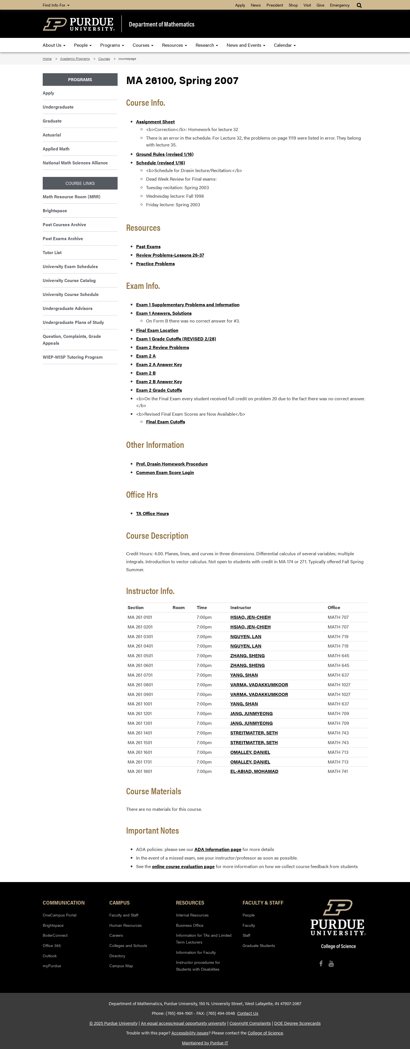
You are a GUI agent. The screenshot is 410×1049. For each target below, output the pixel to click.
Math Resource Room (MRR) (72, 196)
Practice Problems (155, 263)
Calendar (285, 45)
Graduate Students (259, 945)
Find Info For (56, 5)
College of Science (265, 1033)
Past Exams (148, 246)
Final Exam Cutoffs (165, 421)
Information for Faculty (196, 952)
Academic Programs (75, 58)
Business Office (189, 925)
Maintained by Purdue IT (205, 1043)
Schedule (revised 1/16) (160, 162)
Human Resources (125, 925)
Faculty (249, 925)
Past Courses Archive (64, 224)
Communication (64, 902)
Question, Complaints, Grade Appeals (72, 339)
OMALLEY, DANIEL (250, 752)
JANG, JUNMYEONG (251, 713)
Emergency (340, 5)
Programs (112, 45)
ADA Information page (217, 849)
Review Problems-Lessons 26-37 (170, 255)
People (83, 45)
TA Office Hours (152, 513)
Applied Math (56, 148)
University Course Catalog (69, 280)
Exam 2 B (146, 373)
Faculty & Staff (263, 902)
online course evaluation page (183, 866)
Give (320, 5)
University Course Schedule (71, 294)
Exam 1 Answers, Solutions (164, 313)
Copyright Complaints (250, 1023)
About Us (54, 45)
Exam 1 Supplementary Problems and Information (187, 304)
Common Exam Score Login (165, 472)
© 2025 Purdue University (113, 1023)
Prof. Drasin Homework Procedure (172, 463)
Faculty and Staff (123, 915)
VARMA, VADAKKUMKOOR (259, 684)
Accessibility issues (189, 1033)
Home (47, 58)
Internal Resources (192, 915)
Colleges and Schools (128, 945)
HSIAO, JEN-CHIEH (250, 617)
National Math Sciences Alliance (75, 162)
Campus (119, 902)
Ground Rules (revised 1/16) (165, 154)
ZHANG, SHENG (247, 655)
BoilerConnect (55, 935)
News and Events (246, 45)
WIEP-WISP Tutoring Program (73, 357)
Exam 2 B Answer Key (159, 381)
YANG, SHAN (244, 675)
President (274, 5)
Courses (143, 45)
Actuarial (52, 134)
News (256, 5)
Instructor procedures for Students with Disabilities (198, 965)
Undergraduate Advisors (68, 308)
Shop (293, 5)
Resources (174, 45)
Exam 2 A (146, 355)
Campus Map (121, 965)
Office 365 (52, 945)
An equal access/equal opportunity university (183, 1023)
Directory (117, 955)
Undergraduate (58, 106)
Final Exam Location (157, 330)
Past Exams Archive (63, 238)
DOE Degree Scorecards (297, 1023)
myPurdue (52, 965)
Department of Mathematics (161, 24)
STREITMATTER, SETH (254, 732)
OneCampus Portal (59, 915)
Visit (307, 5)
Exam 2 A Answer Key (159, 364)
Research (207, 45)
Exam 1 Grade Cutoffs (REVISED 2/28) (176, 338)
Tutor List (52, 252)
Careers (116, 935)
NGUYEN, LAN (245, 636)
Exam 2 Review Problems (162, 347)
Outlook (50, 955)
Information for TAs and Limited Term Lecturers (203, 938)
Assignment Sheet (155, 121)
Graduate (52, 120)
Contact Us (247, 1013)
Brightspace (55, 210)
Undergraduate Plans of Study (73, 322)
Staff (246, 935)
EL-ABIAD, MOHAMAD (254, 771)
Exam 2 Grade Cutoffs (159, 390)
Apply (240, 5)
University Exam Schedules (70, 266)
